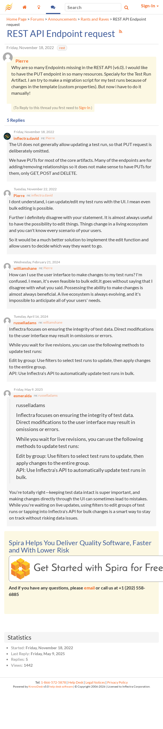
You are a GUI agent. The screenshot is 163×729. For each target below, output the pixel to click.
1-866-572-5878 (53, 682)
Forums (37, 19)
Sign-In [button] (150, 5)
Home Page (16, 19)
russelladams (48, 395)
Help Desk (75, 682)
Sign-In (84, 107)
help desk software (61, 686)
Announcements (62, 19)
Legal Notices (95, 682)
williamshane (52, 322)
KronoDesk (35, 686)
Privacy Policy (117, 682)
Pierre (50, 138)
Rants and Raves (95, 19)
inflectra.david (42, 195)
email (89, 587)
